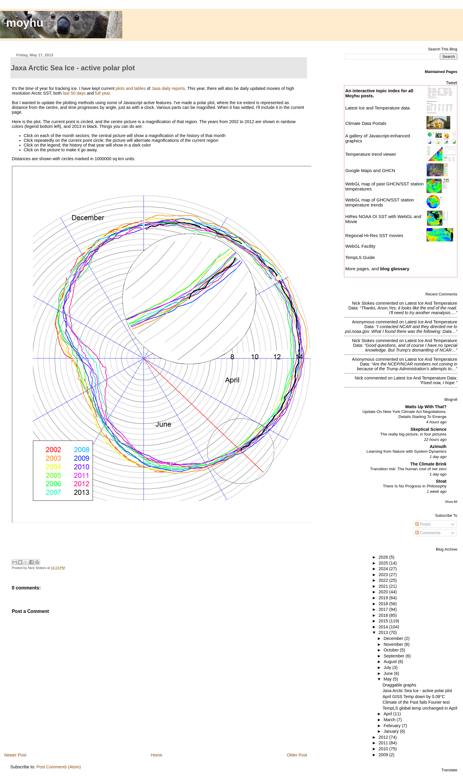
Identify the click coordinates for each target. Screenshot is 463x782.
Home (156, 755)
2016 (383, 615)
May (388, 679)
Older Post (297, 755)
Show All (451, 501)
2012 (383, 737)
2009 (383, 754)
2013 (383, 632)
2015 (383, 621)
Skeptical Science (428, 429)
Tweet (451, 82)
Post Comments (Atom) (59, 766)
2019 (383, 597)
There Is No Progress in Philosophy (414, 486)
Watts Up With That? (426, 406)
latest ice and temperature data (425, 378)
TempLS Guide (360, 257)
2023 (383, 574)
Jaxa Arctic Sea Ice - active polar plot (417, 690)
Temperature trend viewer (370, 154)
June (388, 673)
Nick (359, 378)
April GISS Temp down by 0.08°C (414, 696)
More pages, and (377, 268)
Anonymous (363, 322)
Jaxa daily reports (168, 88)
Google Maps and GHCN (370, 170)
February (392, 725)
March (390, 719)
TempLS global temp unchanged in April (420, 708)
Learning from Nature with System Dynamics (407, 451)
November (393, 644)
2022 (383, 580)
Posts (423, 524)
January (391, 731)
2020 (383, 591)
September (394, 656)
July (387, 667)
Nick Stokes (363, 303)
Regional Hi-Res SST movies (374, 235)
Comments (428, 532)
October (391, 650)
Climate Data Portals (365, 123)
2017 (383, 609)
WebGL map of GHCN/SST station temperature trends (379, 202)
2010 (383, 748)
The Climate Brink (428, 464)
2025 (383, 563)
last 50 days (74, 93)
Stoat (441, 481)
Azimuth (438, 446)
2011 (383, 742)
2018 (383, 603)
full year (102, 93)
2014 (383, 626)
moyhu (25, 22)
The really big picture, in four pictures (413, 434)
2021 (383, 586)
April (388, 713)
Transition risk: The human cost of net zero (408, 469)
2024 (383, 568)
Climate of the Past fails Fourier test (416, 702)
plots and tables (131, 88)
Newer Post (15, 755)
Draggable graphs (399, 685)
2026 (383, 557)
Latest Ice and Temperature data (378, 107)
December (393, 638)
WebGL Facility (360, 246)
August (390, 661)
